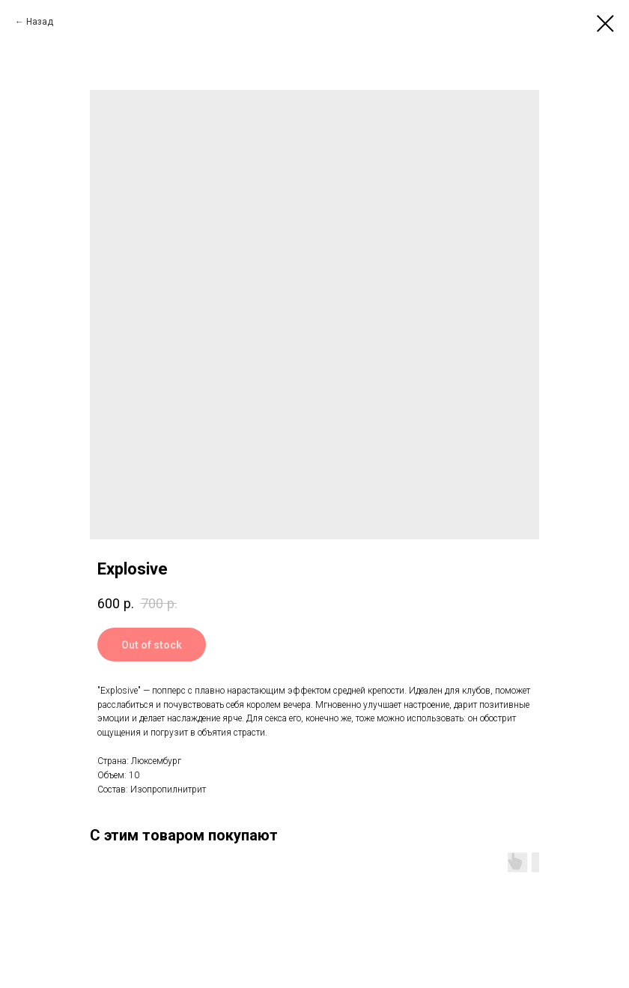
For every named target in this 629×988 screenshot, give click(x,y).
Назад (39, 21)
